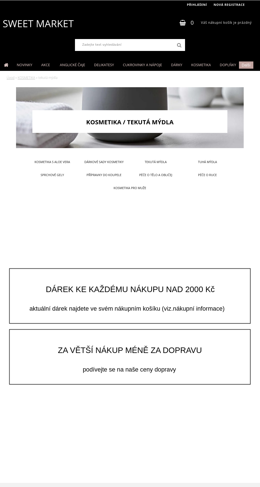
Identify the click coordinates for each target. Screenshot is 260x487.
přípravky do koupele (104, 175)
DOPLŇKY (228, 64)
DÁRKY (176, 64)
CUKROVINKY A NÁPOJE (142, 64)
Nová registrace (229, 4)
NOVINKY (24, 64)
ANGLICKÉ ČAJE (72, 64)
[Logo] (38, 23)
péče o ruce (207, 175)
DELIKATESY (104, 64)
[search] (179, 45)
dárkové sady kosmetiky (104, 162)
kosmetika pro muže (129, 188)
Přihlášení (197, 4)
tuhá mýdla (207, 162)
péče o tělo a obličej (155, 175)
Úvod (10, 77)
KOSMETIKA (201, 64)
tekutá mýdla (156, 162)
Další (246, 65)
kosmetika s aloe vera (52, 162)
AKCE (46, 64)
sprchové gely (52, 175)
